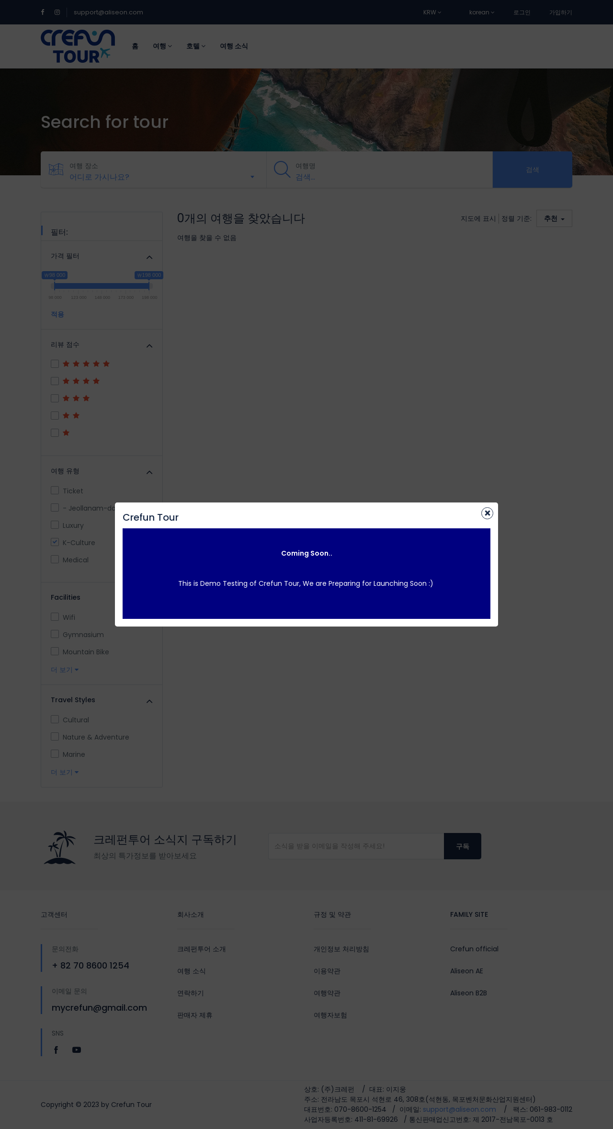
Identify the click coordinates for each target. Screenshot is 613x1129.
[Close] (487, 513)
